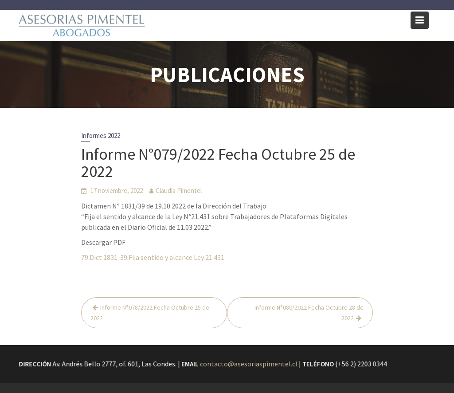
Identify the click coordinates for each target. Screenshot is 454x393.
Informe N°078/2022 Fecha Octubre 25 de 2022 (149, 312)
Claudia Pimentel (179, 190)
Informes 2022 (100, 135)
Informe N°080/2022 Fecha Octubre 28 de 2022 (309, 312)
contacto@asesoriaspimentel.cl (248, 363)
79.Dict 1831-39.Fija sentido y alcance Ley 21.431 (152, 257)
